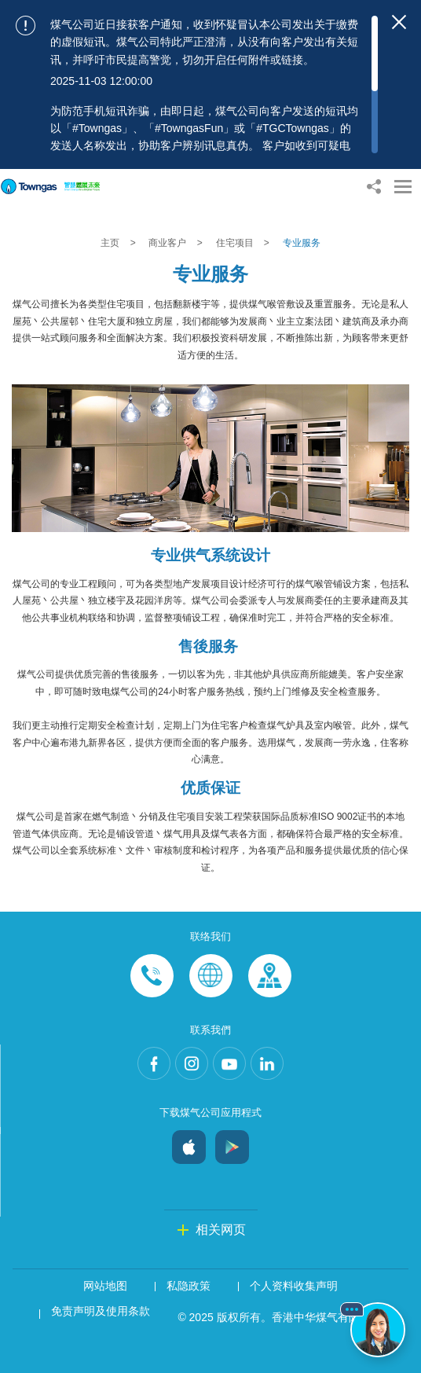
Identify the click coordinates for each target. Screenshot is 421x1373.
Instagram (191, 1063)
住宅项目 (236, 242)
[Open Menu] (403, 186)
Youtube (229, 1063)
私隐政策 (188, 1285)
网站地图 (105, 1285)
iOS (188, 1143)
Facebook (153, 1063)
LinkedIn (267, 1063)
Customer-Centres (269, 975)
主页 (111, 242)
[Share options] (373, 186)
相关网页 (221, 1229)
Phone (152, 975)
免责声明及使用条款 (100, 1311)
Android (232, 1143)
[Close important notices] (399, 22)
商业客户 (168, 242)
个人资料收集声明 (294, 1285)
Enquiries (210, 975)
